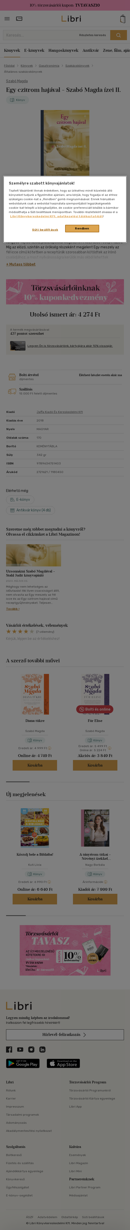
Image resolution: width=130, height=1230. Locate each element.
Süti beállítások (45, 229)
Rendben (82, 228)
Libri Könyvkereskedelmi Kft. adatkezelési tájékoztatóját (56, 216)
